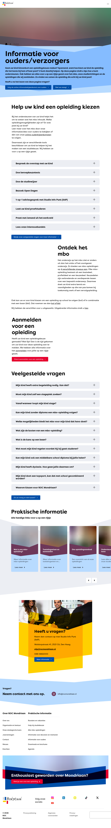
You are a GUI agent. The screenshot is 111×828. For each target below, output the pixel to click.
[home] (7, 4)
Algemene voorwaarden (53, 814)
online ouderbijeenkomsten (38, 134)
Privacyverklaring (29, 813)
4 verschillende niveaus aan (74, 269)
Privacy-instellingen (74, 814)
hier (86, 308)
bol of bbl (55, 303)
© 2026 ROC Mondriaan (7, 815)
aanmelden (21, 350)
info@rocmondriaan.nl (64, 694)
